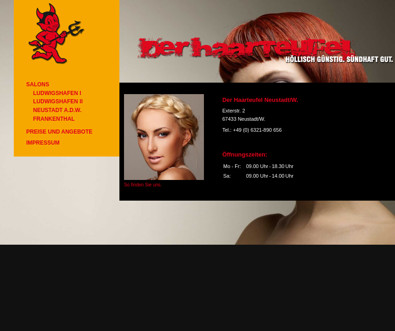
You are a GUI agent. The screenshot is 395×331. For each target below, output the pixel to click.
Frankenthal (54, 119)
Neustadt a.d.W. (57, 110)
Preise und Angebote (59, 132)
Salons (37, 84)
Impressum (43, 143)
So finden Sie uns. (143, 184)
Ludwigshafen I (57, 93)
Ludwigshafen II (58, 101)
